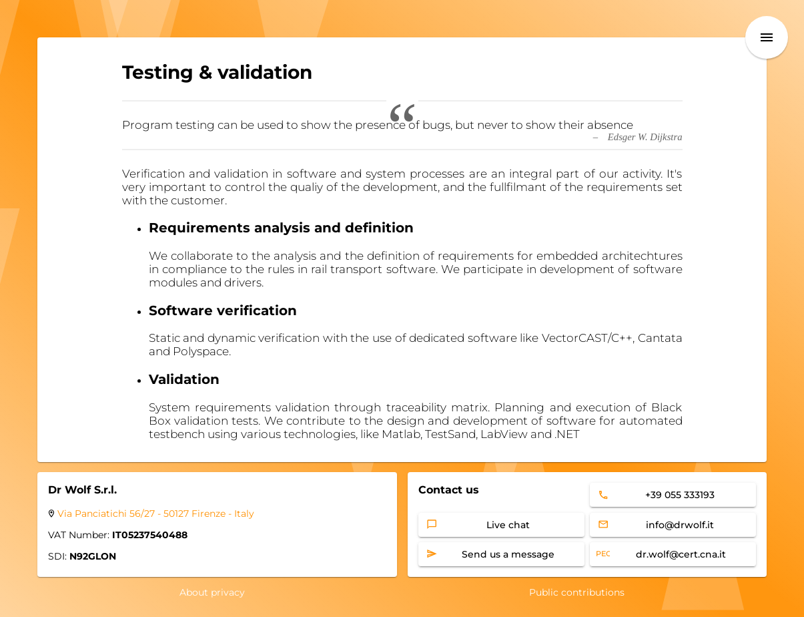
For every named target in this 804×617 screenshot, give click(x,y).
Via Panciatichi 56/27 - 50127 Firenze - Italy (155, 513)
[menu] (767, 37)
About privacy (212, 592)
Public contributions (577, 592)
